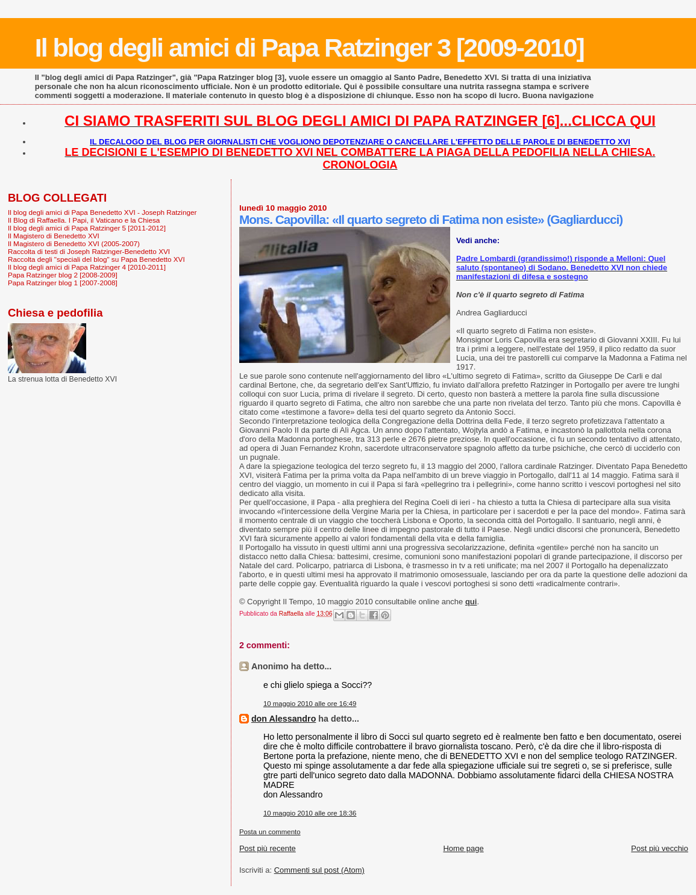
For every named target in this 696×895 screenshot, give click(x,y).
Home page (463, 848)
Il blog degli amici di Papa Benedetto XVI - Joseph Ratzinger (102, 212)
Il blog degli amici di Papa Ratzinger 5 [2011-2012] (87, 228)
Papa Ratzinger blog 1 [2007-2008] (63, 282)
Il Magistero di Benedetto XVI (53, 236)
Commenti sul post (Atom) (319, 870)
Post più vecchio (659, 848)
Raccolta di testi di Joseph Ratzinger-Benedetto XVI (89, 251)
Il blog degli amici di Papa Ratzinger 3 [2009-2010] (309, 47)
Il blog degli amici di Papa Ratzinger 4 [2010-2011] (87, 267)
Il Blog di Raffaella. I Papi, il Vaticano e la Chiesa (84, 220)
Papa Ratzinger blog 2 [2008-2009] (63, 275)
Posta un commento (270, 831)
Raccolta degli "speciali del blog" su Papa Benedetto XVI (96, 259)
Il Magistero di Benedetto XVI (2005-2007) (74, 243)
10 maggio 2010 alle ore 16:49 (310, 703)
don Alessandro (283, 718)
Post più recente (267, 848)
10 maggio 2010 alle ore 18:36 (310, 813)
